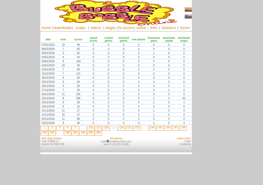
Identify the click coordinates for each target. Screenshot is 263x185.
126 (91, 127)
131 (129, 127)
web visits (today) (51, 138)
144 (152, 127)
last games (116, 138)
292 (83, 132)
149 (44, 132)
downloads (63, 28)
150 (52, 132)
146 (168, 127)
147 (175, 127)
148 (183, 127)
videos (95, 28)
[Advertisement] (207, 77)
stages (110, 28)
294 (98, 132)
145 (160, 127)
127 (98, 127)
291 (75, 132)
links (153, 28)
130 (121, 127)
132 (137, 127)
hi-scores (126, 28)
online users (184, 138)
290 (67, 132)
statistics (169, 28)
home (46, 28)
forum (185, 28)
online (141, 28)
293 (91, 132)
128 (106, 127)
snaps (81, 28)
